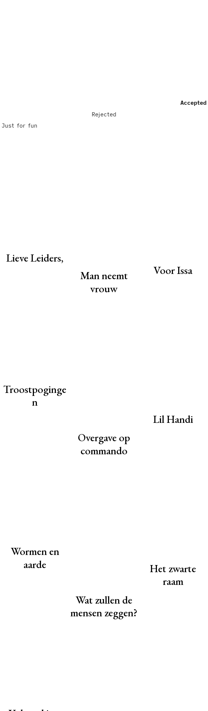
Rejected (104, 114)
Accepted (193, 102)
